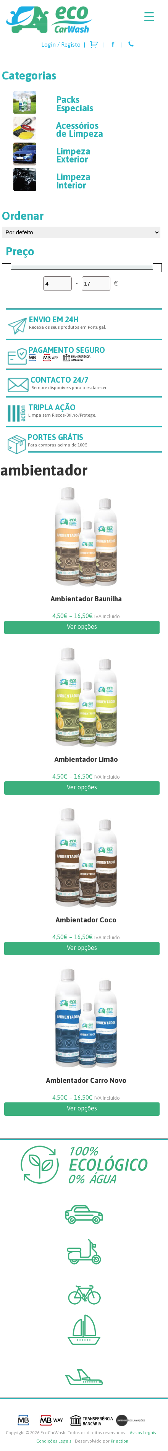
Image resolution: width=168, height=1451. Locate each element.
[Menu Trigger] (149, 16)
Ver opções (82, 626)
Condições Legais (53, 1441)
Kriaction (119, 1441)
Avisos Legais (143, 1432)
